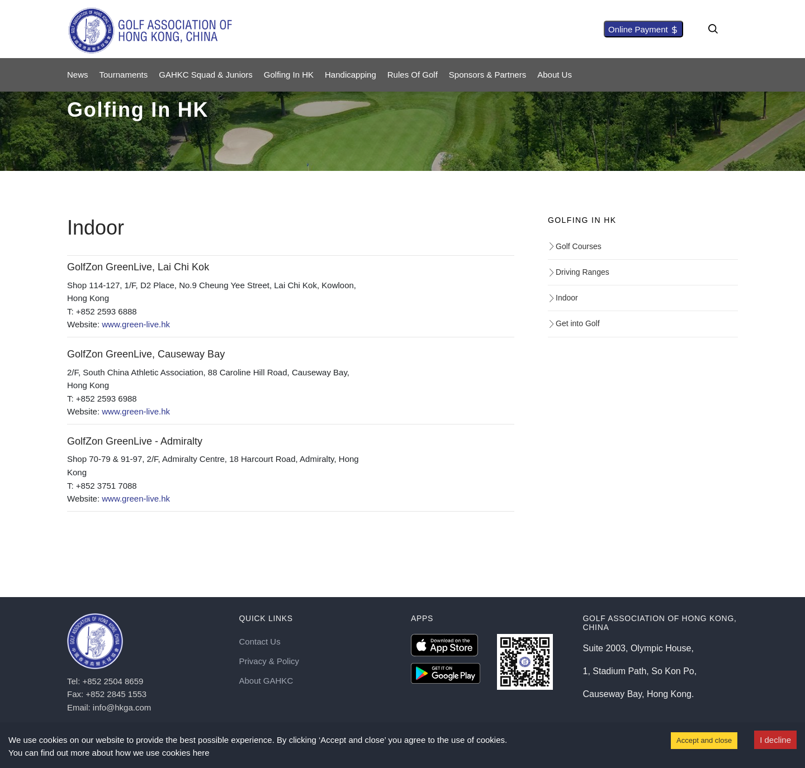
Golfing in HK (289, 74)
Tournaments (124, 74)
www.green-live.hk (136, 324)
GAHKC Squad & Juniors (206, 74)
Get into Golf (574, 323)
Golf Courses (575, 246)
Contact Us (260, 641)
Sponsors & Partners (487, 74)
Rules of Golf (412, 74)
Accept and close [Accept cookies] (704, 740)
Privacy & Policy (269, 661)
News (77, 74)
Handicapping (350, 74)
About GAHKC (266, 680)
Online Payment (643, 30)
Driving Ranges (578, 272)
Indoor (563, 297)
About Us (554, 74)
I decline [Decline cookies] (775, 740)
